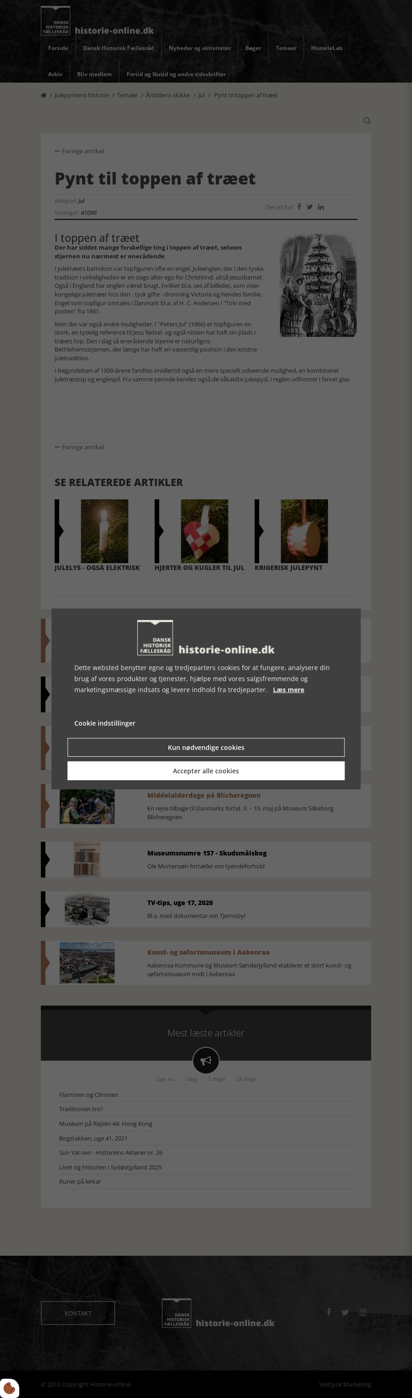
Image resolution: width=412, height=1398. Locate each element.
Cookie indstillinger (104, 723)
